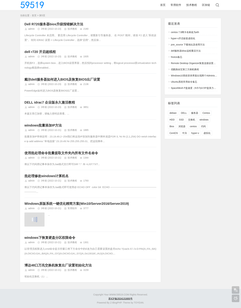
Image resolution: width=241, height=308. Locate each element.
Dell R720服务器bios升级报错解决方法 (53, 24)
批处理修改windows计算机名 (46, 176)
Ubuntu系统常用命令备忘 (184, 81)
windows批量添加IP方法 (43, 125)
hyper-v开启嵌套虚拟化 (183, 38)
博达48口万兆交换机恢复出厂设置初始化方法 (58, 265)
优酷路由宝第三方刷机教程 (185, 69)
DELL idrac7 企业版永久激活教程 (49, 102)
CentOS (174, 133)
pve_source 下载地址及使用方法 (188, 44)
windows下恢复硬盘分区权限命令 (49, 237)
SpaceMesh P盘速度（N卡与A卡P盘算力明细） (196, 88)
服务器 (194, 113)
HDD (172, 119)
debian (173, 113)
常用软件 (176, 5)
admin (31, 28)
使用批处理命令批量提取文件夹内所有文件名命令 (61, 153)
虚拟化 (207, 133)
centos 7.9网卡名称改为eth (185, 32)
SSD (181, 119)
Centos (206, 113)
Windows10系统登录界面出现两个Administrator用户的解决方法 (204, 75)
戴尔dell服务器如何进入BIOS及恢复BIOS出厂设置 (62, 79)
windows (204, 119)
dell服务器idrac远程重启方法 (186, 50)
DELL (184, 113)
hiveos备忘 (176, 57)
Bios (172, 126)
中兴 (184, 133)
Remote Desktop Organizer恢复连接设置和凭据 (195, 63)
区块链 (206, 5)
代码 (203, 126)
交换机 (191, 119)
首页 (163, 5)
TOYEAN (138, 302)
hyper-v (195, 133)
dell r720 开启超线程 (40, 52)
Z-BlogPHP (116, 302)
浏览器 (181, 126)
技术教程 (191, 5)
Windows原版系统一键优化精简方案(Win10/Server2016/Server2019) (76, 203)
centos (193, 126)
